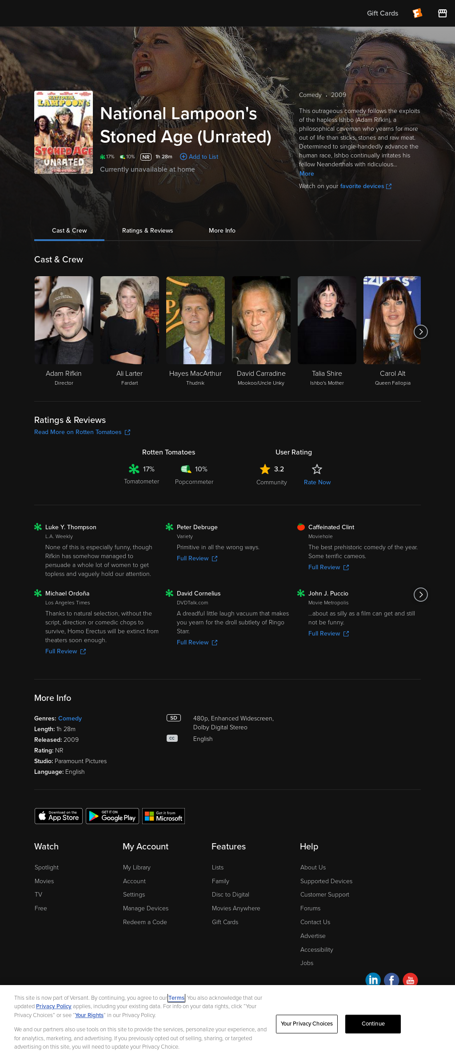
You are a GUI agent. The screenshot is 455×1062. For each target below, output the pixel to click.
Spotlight (47, 867)
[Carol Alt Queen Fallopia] (393, 332)
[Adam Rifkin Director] (64, 332)
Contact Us (315, 922)
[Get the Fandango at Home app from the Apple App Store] (58, 816)
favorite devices (365, 186)
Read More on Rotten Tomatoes (82, 432)
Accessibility (316, 949)
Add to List (203, 157)
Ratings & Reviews (147, 230)
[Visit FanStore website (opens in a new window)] (442, 13)
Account (134, 881)
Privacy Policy (54, 1006)
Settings (134, 894)
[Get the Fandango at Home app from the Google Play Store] (112, 816)
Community (271, 482)
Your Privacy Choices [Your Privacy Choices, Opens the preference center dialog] (307, 1023)
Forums (310, 908)
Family (220, 881)
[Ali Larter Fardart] (130, 332)
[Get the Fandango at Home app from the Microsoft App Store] (163, 816)
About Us (313, 867)
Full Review (197, 558)
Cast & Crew (69, 230)
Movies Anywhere (236, 908)
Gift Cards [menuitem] (382, 13)
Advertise (313, 936)
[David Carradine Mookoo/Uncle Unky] (261, 332)
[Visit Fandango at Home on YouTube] (410, 981)
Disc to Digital (230, 894)
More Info (222, 230)
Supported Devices (326, 881)
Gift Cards (225, 922)
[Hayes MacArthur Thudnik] (195, 332)
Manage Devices (145, 908)
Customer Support (324, 894)
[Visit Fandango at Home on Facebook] (391, 981)
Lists (218, 867)
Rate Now (317, 482)
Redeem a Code (145, 922)
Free (41, 908)
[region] (227, 1023)
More (306, 173)
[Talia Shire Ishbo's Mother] (327, 332)
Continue (373, 1023)
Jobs (306, 963)
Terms (176, 998)
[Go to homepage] (61, 13)
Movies (44, 881)
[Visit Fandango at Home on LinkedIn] (373, 981)
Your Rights (89, 1015)
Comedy (70, 718)
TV (38, 894)
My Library (137, 867)
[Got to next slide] (420, 332)
